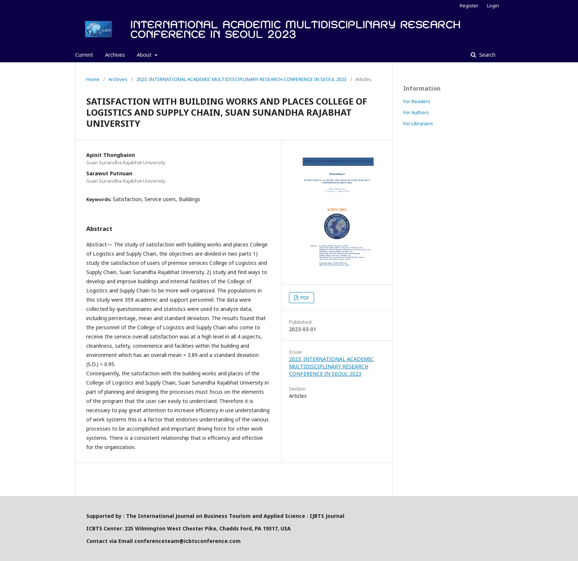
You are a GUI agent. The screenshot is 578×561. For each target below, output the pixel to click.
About (145, 54)
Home (93, 79)
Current (84, 54)
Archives (115, 54)
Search (486, 54)
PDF (304, 297)
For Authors (416, 112)
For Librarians (418, 123)
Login (493, 5)
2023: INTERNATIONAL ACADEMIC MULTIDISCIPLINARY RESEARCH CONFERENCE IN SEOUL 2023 (241, 79)
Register (469, 5)
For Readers (416, 101)
